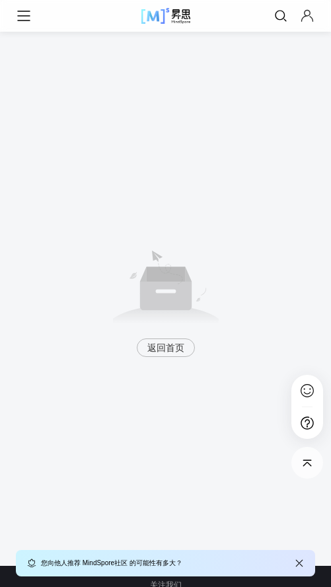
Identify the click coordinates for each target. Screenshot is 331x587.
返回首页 (165, 347)
